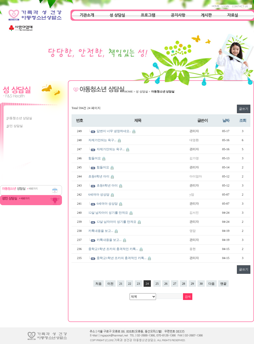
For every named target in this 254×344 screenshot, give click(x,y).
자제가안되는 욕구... (102, 140)
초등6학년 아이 (99, 176)
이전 (110, 283)
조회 (242, 120)
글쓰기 (243, 109)
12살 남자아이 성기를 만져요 (108, 212)
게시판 (206, 15)
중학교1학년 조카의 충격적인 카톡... (113, 249)
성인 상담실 (14, 126)
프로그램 (148, 15)
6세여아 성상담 (99, 194)
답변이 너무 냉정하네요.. (114, 131)
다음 (211, 283)
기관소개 (87, 15)
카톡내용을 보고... (101, 231)
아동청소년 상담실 (19, 118)
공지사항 (178, 15)
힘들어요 (95, 158)
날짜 (225, 120)
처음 (98, 283)
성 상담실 (117, 15)
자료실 (232, 15)
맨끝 (223, 283)
